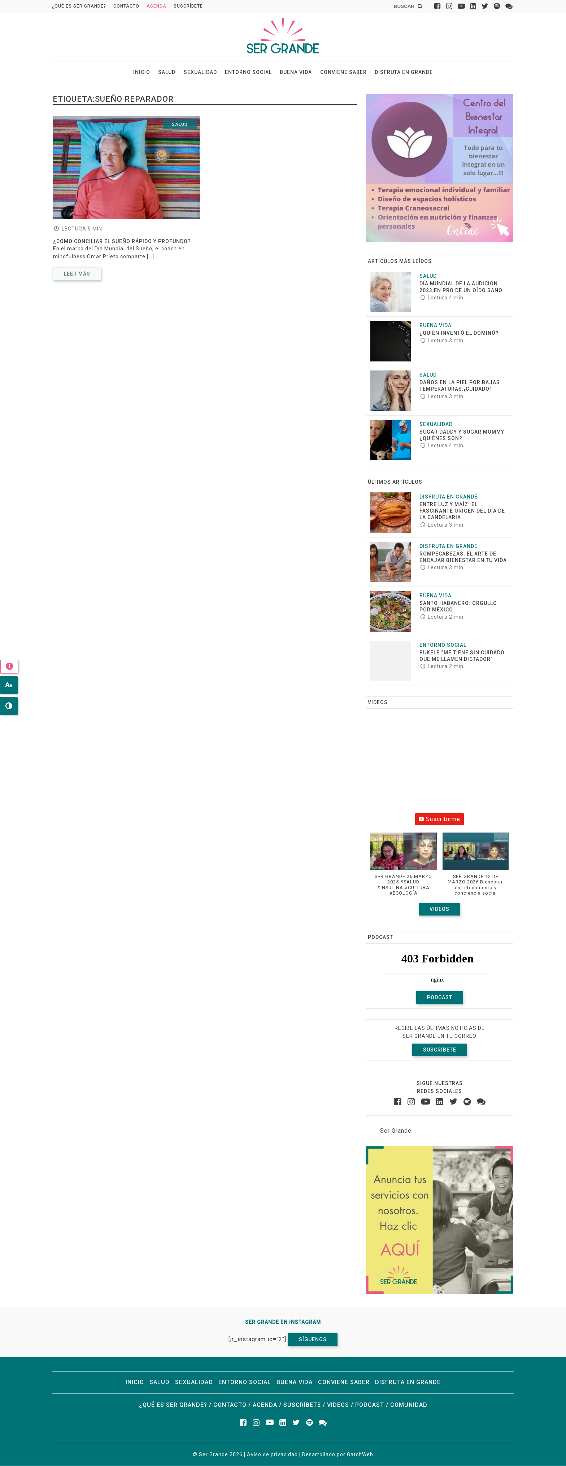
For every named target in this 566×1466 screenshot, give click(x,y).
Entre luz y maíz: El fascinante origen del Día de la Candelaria (462, 511)
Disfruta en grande (402, 72)
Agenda (156, 6)
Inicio (143, 72)
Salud (168, 72)
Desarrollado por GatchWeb (337, 1455)
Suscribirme (439, 819)
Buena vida (295, 72)
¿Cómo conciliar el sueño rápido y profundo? (122, 242)
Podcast (439, 998)
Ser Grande (396, 1131)
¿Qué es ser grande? (79, 6)
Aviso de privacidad (272, 1455)
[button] (403, 868)
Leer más (77, 274)
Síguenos (313, 1340)
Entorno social (248, 72)
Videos (439, 909)
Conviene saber (342, 72)
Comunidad (408, 1405)
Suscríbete (188, 6)
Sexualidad (200, 72)
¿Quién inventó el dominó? (459, 333)
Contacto (126, 6)
